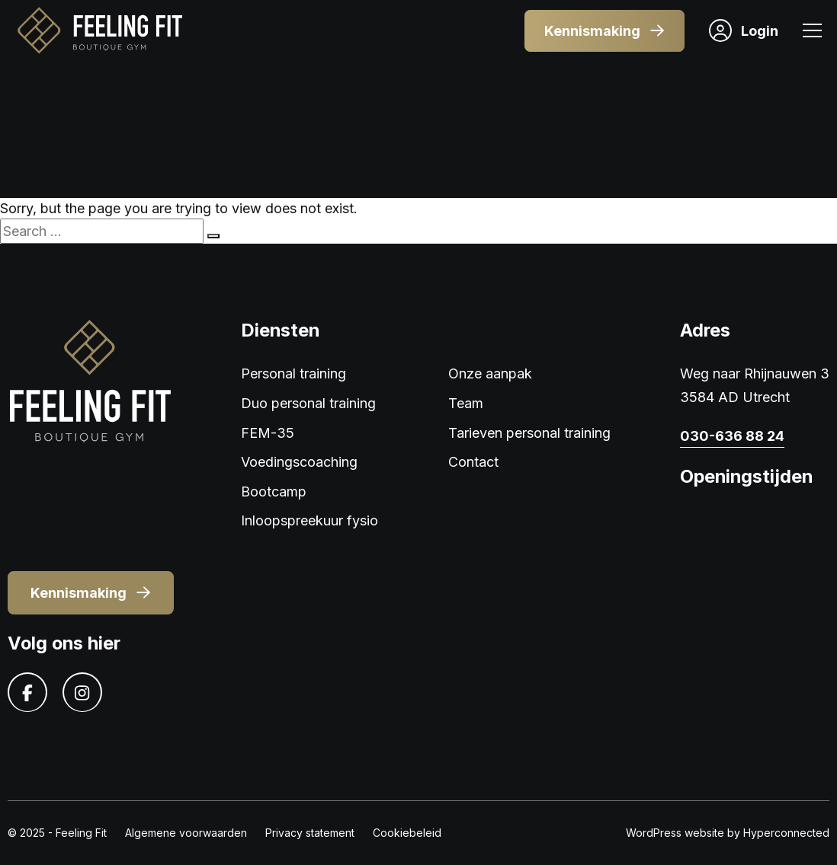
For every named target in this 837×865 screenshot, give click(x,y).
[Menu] (812, 32)
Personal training (293, 373)
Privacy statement (309, 832)
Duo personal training (308, 403)
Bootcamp (273, 492)
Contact (473, 462)
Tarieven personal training (529, 433)
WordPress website (675, 832)
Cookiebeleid (407, 832)
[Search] (213, 236)
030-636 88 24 (732, 436)
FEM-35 (267, 433)
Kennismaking (604, 31)
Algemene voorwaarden (186, 832)
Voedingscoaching (299, 462)
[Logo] (99, 31)
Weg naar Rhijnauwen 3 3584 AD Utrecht (754, 385)
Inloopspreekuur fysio (309, 520)
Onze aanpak (490, 373)
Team (465, 403)
